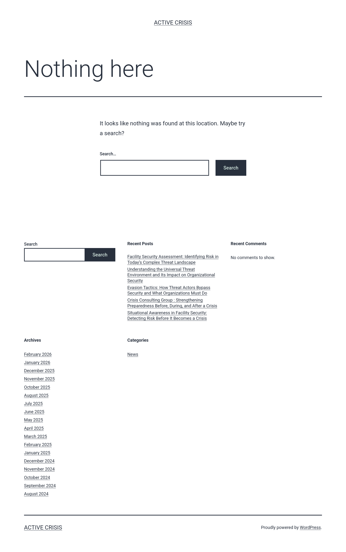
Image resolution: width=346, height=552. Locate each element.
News (132, 354)
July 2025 (33, 403)
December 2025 (39, 370)
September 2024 (40, 485)
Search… (108, 153)
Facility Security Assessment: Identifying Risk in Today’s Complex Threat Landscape (172, 259)
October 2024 (37, 477)
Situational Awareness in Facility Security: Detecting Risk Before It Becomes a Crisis (167, 315)
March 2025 (35, 436)
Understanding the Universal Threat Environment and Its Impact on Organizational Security (171, 275)
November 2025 (39, 378)
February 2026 (38, 354)
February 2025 (38, 444)
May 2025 (33, 419)
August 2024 (36, 493)
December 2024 (39, 460)
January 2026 (37, 362)
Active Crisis (173, 22)
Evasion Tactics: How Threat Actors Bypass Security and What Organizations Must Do (168, 290)
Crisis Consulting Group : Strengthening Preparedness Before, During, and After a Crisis (172, 302)
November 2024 (39, 469)
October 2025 (37, 387)
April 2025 (34, 428)
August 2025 (36, 395)
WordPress (310, 527)
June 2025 (34, 411)
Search (30, 244)
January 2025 (37, 452)
